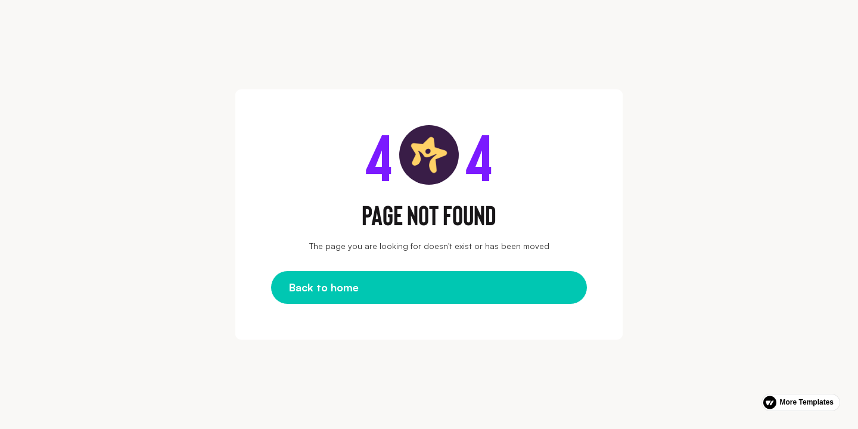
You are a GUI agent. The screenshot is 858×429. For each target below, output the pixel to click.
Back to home (324, 287)
